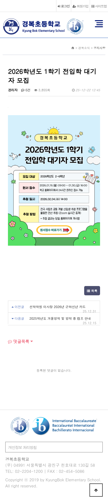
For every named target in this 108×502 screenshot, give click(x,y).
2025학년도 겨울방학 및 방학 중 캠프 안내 (60, 318)
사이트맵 (99, 6)
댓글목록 (18, 341)
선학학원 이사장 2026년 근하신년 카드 (57, 306)
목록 (92, 290)
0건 (25, 90)
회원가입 (80, 6)
